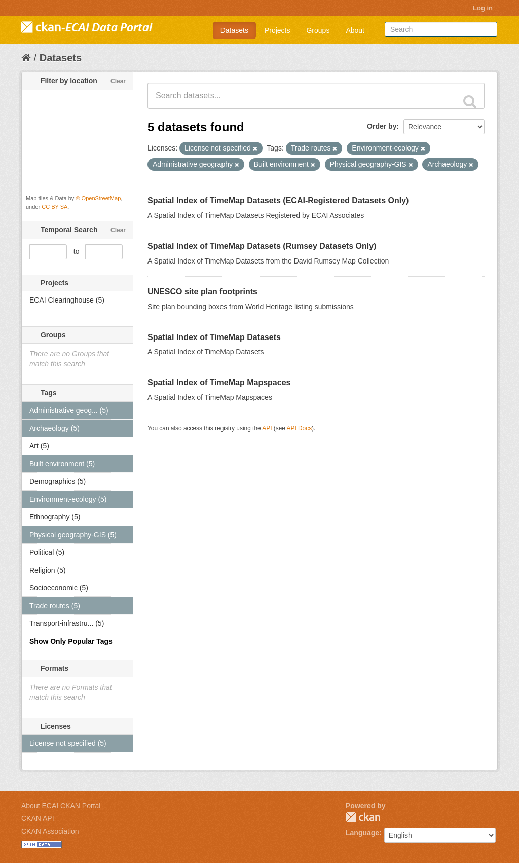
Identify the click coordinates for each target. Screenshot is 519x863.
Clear (118, 81)
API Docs (299, 428)
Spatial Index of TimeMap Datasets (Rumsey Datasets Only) (261, 246)
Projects (277, 30)
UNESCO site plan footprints (202, 291)
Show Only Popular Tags (71, 641)
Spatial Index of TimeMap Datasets (214, 337)
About (355, 30)
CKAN (363, 817)
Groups (317, 30)
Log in (483, 8)
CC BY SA (54, 207)
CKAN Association (50, 831)
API (267, 428)
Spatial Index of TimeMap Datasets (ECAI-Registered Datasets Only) (278, 200)
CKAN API (37, 818)
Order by (381, 126)
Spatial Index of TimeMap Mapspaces (218, 382)
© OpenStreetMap (98, 198)
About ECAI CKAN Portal (60, 806)
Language (362, 833)
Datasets (234, 30)
